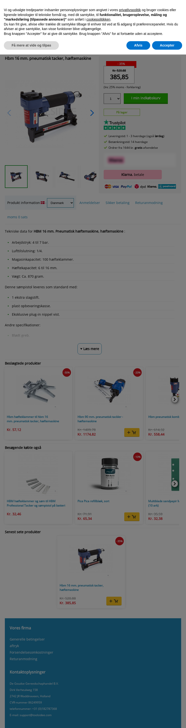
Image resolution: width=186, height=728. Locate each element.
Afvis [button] (138, 45)
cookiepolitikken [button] (98, 19)
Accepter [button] (167, 45)
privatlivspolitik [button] (130, 10)
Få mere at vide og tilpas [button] (31, 45)
